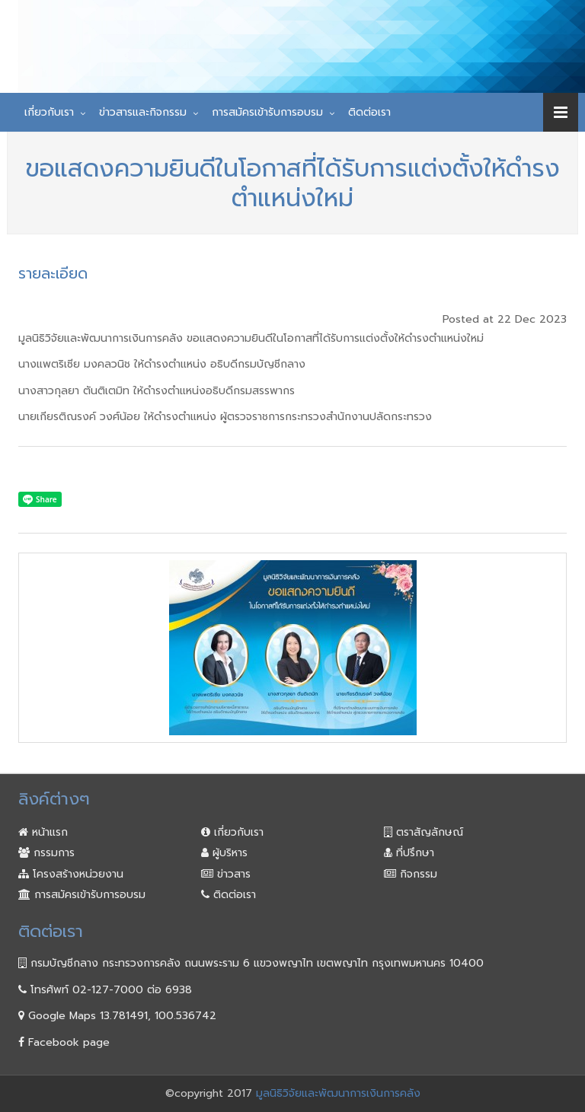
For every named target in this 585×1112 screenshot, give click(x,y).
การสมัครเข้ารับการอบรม (267, 112)
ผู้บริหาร (224, 853)
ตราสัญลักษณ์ (423, 832)
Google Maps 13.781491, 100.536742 (117, 1016)
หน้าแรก (43, 832)
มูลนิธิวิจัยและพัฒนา (286, 25)
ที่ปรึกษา (409, 853)
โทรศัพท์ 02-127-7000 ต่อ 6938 (105, 990)
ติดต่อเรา (369, 112)
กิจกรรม (410, 874)
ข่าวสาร (226, 874)
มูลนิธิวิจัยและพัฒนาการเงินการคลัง (338, 1093)
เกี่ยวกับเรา (49, 112)
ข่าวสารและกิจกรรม (143, 112)
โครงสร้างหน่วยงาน (70, 874)
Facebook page (64, 1042)
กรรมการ (46, 853)
